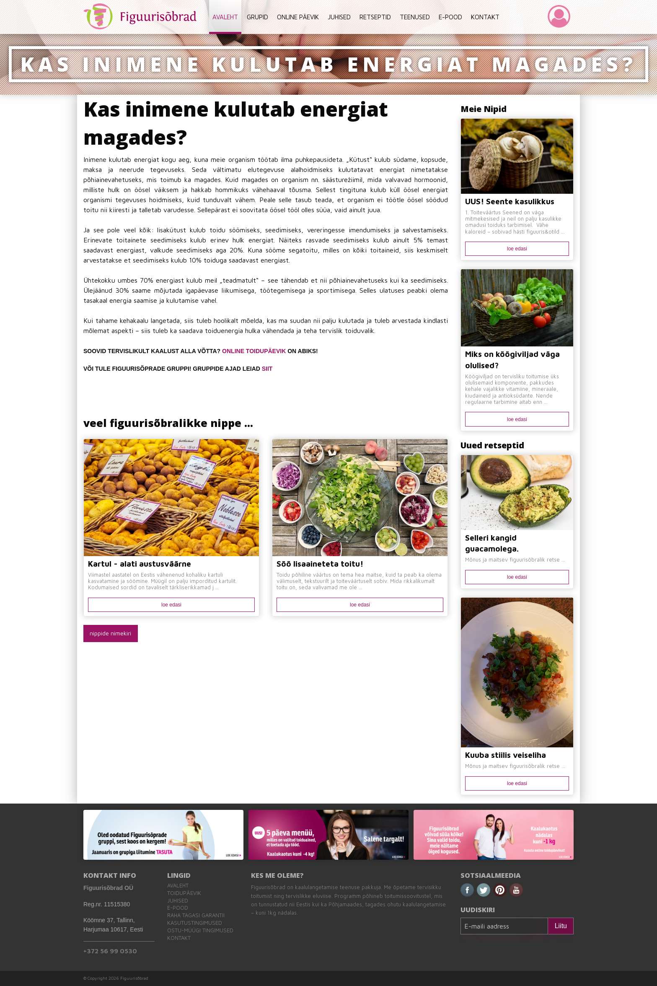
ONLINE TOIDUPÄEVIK (254, 351)
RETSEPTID (375, 17)
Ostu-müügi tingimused (200, 930)
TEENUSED (415, 17)
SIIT (267, 368)
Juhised (177, 901)
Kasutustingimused (194, 923)
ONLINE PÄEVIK (298, 17)
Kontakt (179, 938)
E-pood (177, 908)
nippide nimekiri (110, 633)
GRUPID (257, 17)
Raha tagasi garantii (196, 915)
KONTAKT (485, 17)
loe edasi (171, 605)
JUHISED (339, 17)
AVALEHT (225, 17)
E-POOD (450, 17)
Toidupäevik (184, 893)
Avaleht (178, 885)
